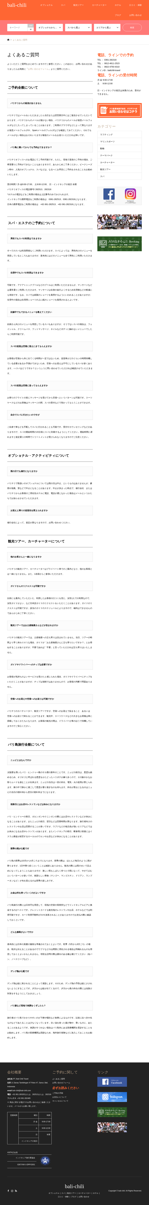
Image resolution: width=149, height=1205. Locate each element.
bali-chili (74, 1186)
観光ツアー (78, 5)
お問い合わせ (135, 15)
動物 (102, 148)
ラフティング (106, 134)
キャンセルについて (60, 1101)
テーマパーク (106, 155)
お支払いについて (59, 1097)
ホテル (118, 5)
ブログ (118, 15)
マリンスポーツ (107, 141)
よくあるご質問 (58, 1079)
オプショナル (46, 5)
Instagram (12, 1191)
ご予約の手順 (57, 1093)
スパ (63, 5)
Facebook (8, 1191)
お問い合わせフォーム (38, 69)
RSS (16, 1191)
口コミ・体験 (135, 5)
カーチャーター (99, 5)
